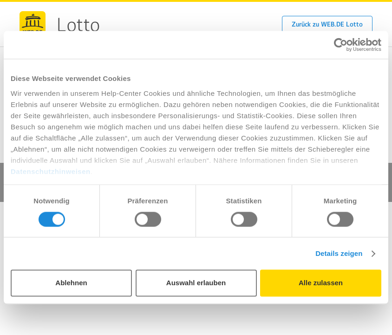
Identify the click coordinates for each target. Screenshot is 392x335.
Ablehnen (71, 283)
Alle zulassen (321, 283)
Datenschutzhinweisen (51, 171)
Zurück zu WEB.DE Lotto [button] (327, 24)
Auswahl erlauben (196, 283)
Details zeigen (338, 253)
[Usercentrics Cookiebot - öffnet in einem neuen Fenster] (340, 45)
